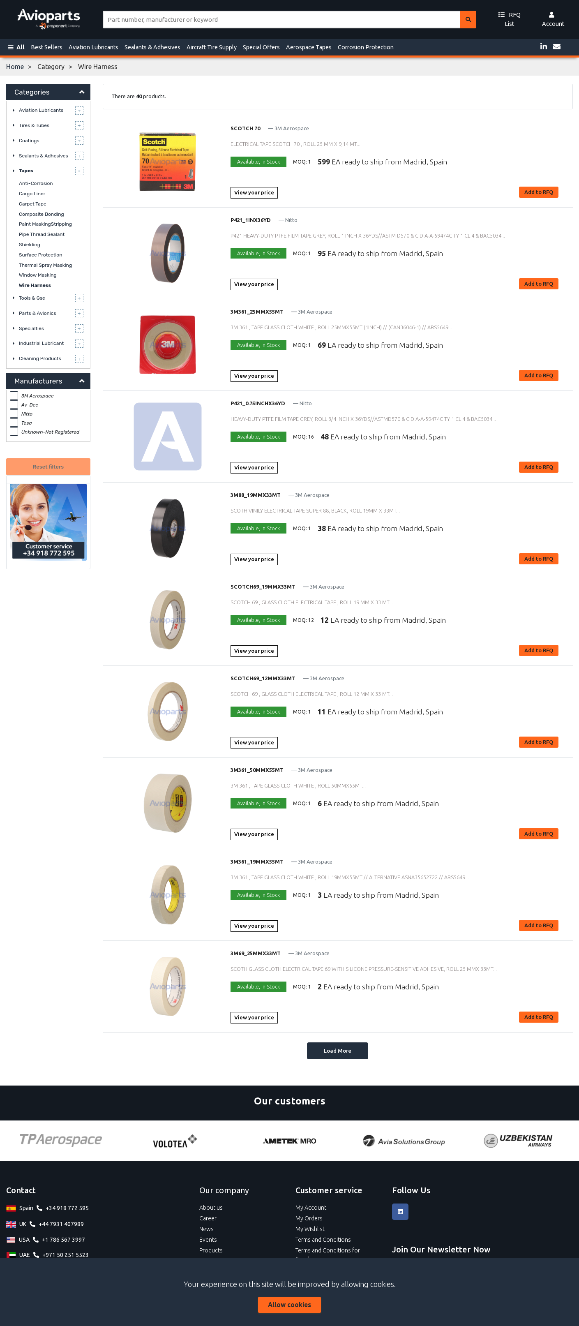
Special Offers (261, 47)
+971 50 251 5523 (65, 1255)
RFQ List (509, 19)
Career (208, 1218)
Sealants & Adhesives (152, 47)
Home (15, 66)
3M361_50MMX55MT (257, 770)
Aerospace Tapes (309, 47)
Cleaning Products (40, 358)
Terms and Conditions (323, 1239)
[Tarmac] (94, 1141)
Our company (224, 1190)
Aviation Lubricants (93, 47)
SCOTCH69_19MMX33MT (263, 586)
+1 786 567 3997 (63, 1239)
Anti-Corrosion (36, 183)
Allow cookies (289, 1304)
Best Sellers (46, 47)
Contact (21, 1190)
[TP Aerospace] (209, 1141)
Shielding (29, 244)
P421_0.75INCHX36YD (258, 403)
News (206, 1229)
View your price (254, 192)
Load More (337, 1050)
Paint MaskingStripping (45, 224)
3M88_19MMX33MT (256, 495)
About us (211, 1207)
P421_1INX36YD (251, 220)
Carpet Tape (32, 204)
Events (208, 1239)
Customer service (328, 1190)
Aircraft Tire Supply (212, 47)
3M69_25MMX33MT (256, 953)
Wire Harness (35, 285)
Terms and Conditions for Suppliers (327, 1254)
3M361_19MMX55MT (257, 861)
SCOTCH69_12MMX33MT (263, 678)
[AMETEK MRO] (437, 1141)
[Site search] (281, 19)
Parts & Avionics (37, 313)
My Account (310, 1207)
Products (211, 1250)
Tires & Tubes (34, 125)
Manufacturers (38, 381)
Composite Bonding (41, 214)
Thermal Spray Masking (45, 265)
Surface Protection (40, 255)
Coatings (29, 140)
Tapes (26, 170)
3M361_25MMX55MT (257, 311)
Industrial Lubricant (41, 343)
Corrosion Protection (366, 47)
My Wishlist (310, 1229)
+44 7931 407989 (61, 1224)
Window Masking (38, 275)
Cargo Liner (32, 193)
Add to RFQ (538, 192)
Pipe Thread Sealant (42, 234)
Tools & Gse (32, 298)
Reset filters (48, 467)
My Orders (309, 1218)
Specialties (31, 328)
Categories (31, 92)
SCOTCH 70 (245, 128)
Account (553, 19)
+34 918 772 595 (67, 1208)
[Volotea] (323, 1141)
